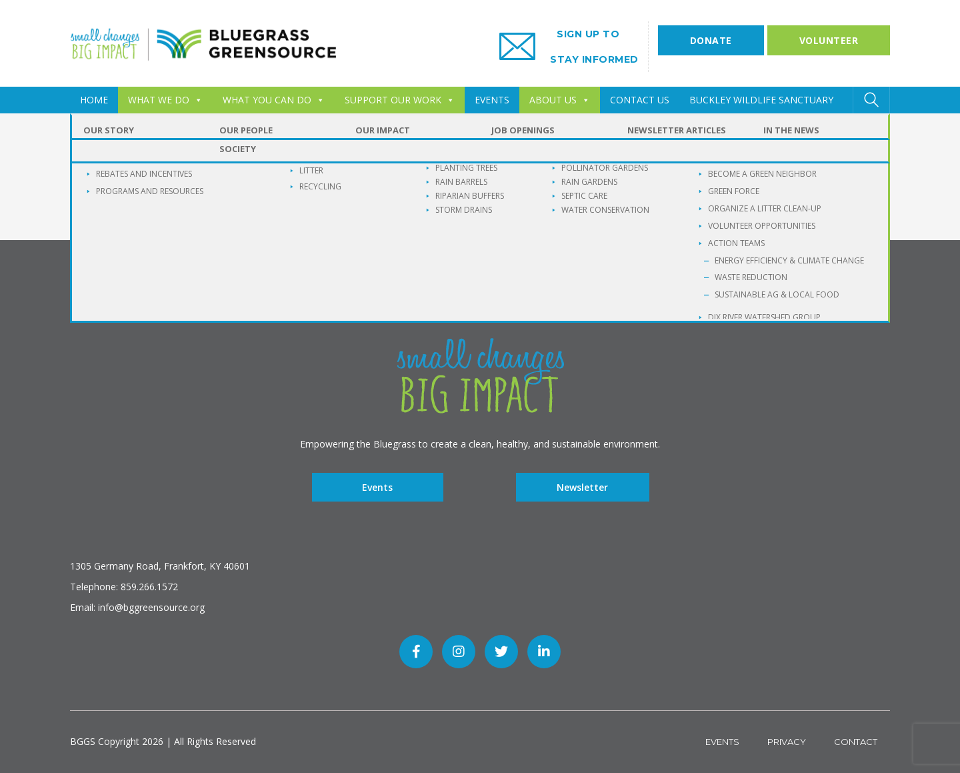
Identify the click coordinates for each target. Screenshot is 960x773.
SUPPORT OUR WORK (400, 99)
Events (377, 487)
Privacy (786, 741)
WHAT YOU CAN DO (274, 99)
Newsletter (582, 487)
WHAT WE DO (165, 99)
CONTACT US (639, 99)
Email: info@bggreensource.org (137, 607)
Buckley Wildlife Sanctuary (761, 99)
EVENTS (492, 99)
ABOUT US (559, 99)
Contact (855, 741)
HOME (94, 99)
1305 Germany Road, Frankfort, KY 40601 (160, 566)
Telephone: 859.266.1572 (124, 586)
